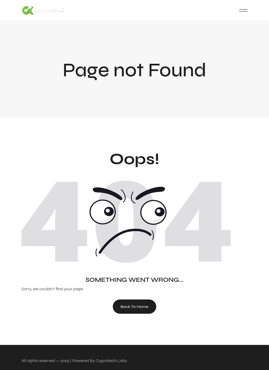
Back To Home (134, 306)
